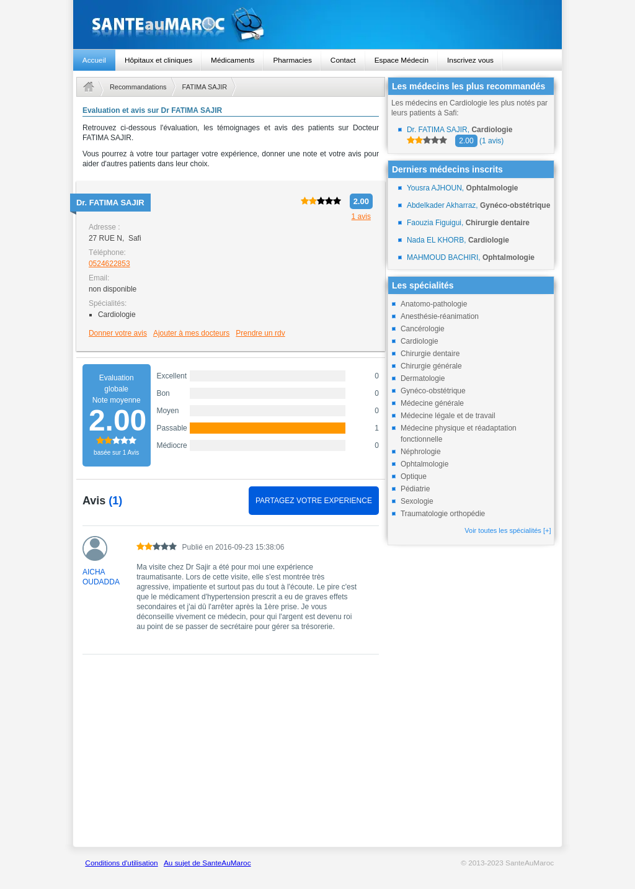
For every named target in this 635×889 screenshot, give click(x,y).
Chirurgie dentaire (430, 353)
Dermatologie (423, 378)
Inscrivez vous (470, 60)
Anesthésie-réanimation (440, 316)
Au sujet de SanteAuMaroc (207, 863)
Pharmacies (292, 60)
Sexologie (417, 501)
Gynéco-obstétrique (433, 390)
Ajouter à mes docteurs (191, 333)
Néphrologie (421, 451)
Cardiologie (419, 341)
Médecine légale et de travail (448, 415)
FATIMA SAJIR (205, 87)
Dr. (110, 202)
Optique (414, 476)
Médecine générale (432, 403)
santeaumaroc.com (317, 24)
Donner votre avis (118, 333)
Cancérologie (423, 328)
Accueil (94, 60)
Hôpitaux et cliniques (158, 60)
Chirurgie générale (431, 366)
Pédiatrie (415, 489)
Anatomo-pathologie (434, 304)
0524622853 (109, 263)
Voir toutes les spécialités (507, 530)
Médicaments (232, 60)
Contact (343, 60)
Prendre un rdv (260, 333)
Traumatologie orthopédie (443, 513)
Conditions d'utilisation (121, 863)
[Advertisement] (230, 757)
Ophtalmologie (424, 464)
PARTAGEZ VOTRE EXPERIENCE (313, 500)
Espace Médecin (402, 60)
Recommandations (138, 87)
